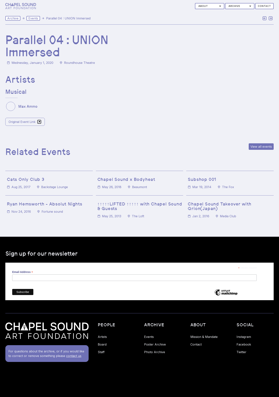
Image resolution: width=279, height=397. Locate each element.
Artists (102, 337)
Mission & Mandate (204, 337)
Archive (12, 18)
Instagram (244, 337)
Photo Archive (154, 352)
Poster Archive (155, 344)
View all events (261, 146)
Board (102, 344)
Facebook (244, 344)
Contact (264, 6)
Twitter (241, 352)
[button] (209, 6)
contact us (73, 356)
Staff (101, 352)
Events (33, 18)
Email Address (22, 272)
